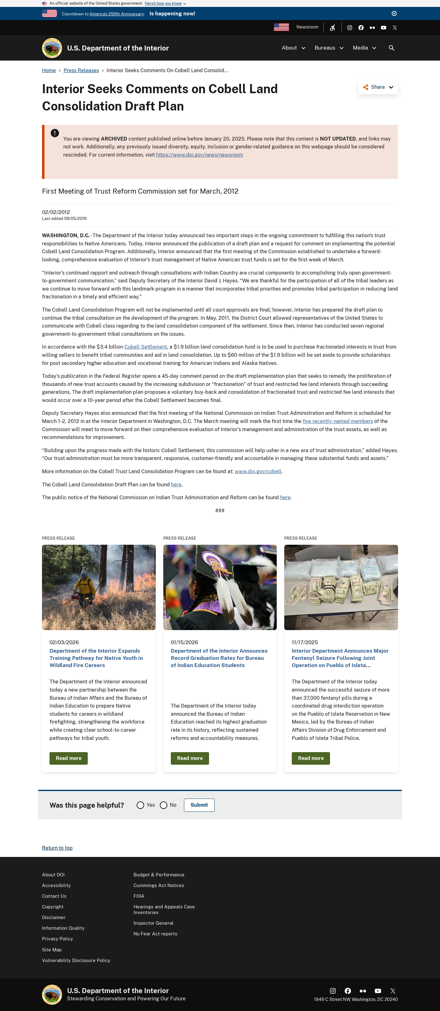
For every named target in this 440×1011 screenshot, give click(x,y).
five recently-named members (338, 421)
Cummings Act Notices (159, 885)
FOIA (139, 896)
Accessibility (56, 885)
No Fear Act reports (155, 933)
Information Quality (63, 928)
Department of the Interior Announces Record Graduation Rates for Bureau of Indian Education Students (219, 658)
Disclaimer (53, 917)
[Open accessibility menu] (332, 28)
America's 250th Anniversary (117, 14)
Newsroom (307, 27)
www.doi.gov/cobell (258, 471)
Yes (151, 805)
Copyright (53, 906)
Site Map (52, 949)
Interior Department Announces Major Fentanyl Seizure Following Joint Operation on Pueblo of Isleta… (340, 658)
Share (378, 87)
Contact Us (54, 896)
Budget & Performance (159, 874)
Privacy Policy (57, 938)
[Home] (52, 48)
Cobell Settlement (145, 347)
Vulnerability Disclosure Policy (76, 960)
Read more (68, 758)
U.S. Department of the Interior (118, 48)
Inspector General (154, 923)
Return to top (57, 848)
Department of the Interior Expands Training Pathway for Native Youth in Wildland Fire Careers (96, 658)
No (173, 805)
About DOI (53, 874)
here (176, 485)
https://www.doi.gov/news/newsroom (199, 155)
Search (391, 48)
